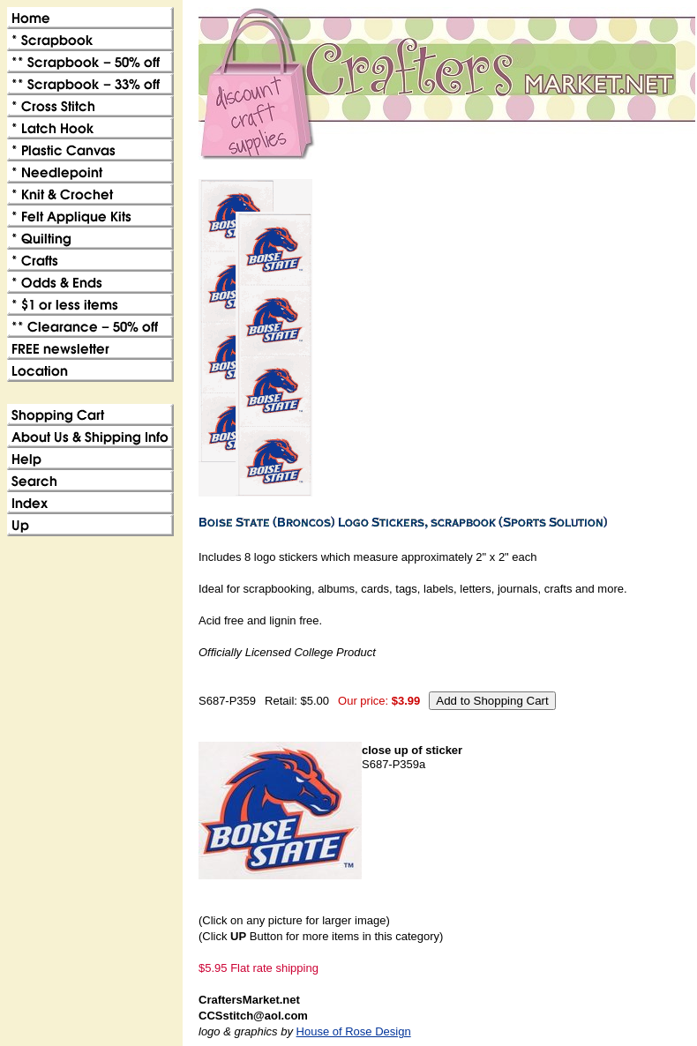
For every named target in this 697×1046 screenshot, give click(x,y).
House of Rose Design (353, 1031)
